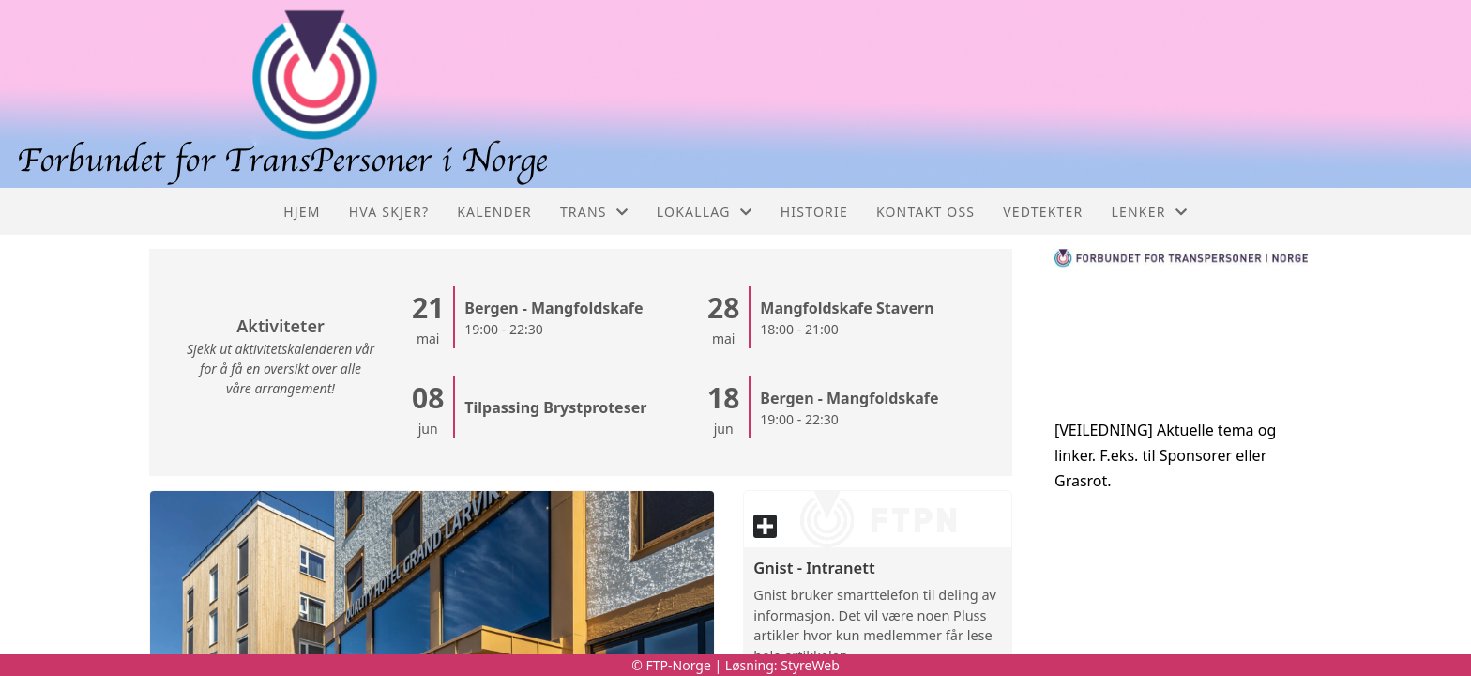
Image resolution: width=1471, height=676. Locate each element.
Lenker (1150, 212)
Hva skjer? (389, 212)
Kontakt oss (925, 212)
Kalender (494, 212)
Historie (814, 212)
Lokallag (704, 212)
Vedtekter (1043, 212)
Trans (594, 212)
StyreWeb (810, 665)
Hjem (301, 212)
